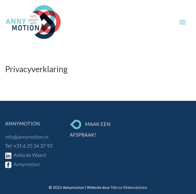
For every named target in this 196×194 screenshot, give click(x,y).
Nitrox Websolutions (129, 187)
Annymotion (22, 164)
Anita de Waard (25, 155)
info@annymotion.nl (26, 137)
